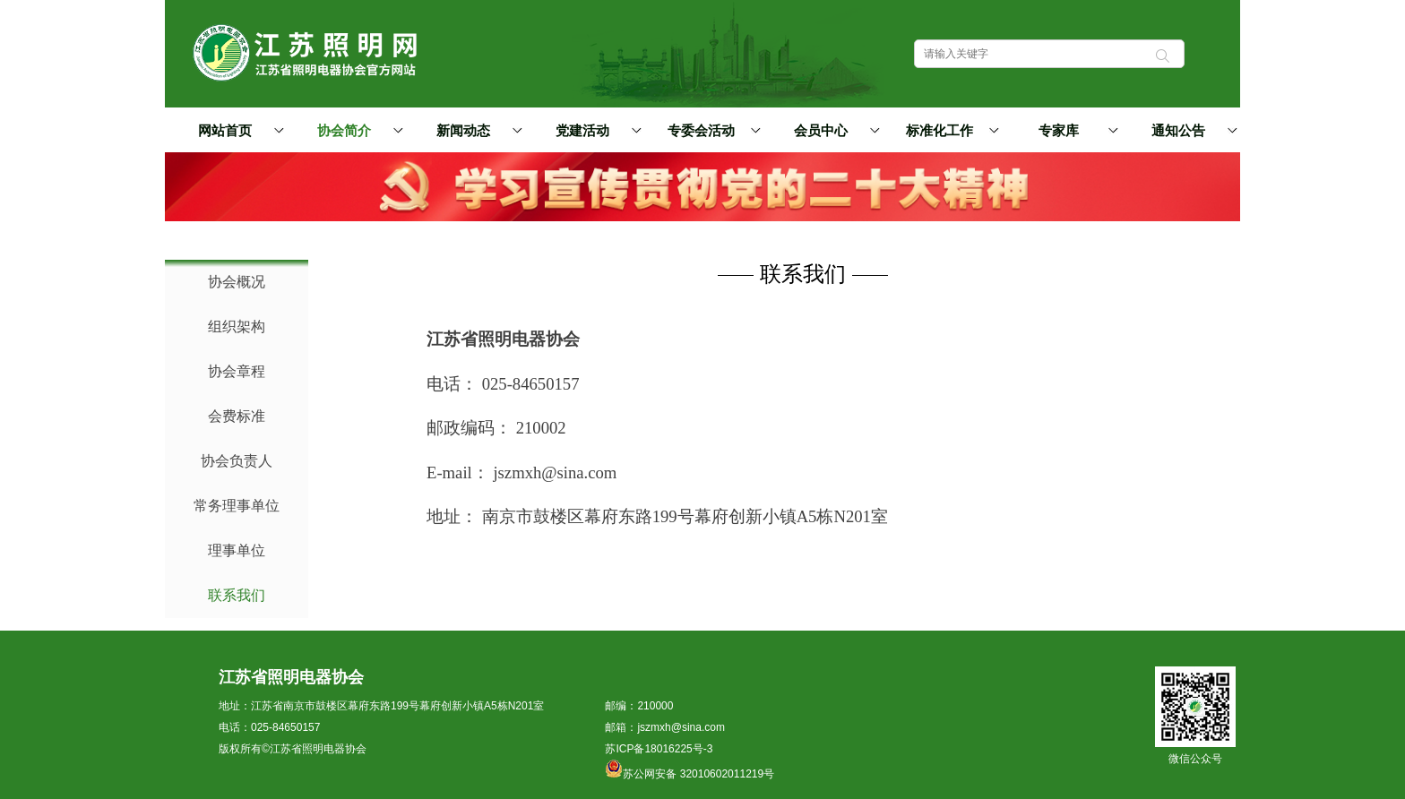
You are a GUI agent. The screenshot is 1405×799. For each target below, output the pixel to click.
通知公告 (1191, 130)
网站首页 (225, 131)
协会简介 (357, 130)
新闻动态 (476, 130)
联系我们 (236, 595)
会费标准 (236, 416)
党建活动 (596, 130)
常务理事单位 (237, 505)
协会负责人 (236, 460)
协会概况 (236, 281)
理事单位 (236, 550)
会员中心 (834, 130)
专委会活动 (711, 130)
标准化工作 (949, 130)
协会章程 (236, 371)
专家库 (1075, 130)
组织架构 (236, 326)
